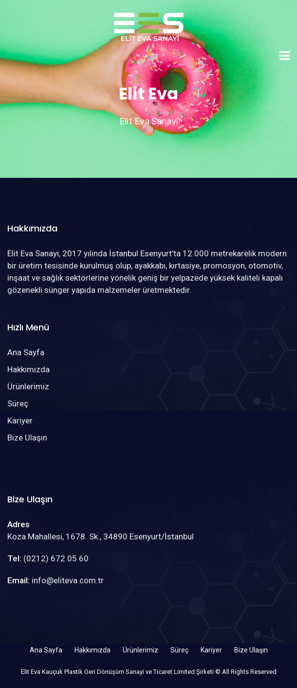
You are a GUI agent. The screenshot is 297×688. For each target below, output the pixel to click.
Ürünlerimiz (28, 386)
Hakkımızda (28, 369)
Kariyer (20, 420)
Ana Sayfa (25, 352)
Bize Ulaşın (27, 437)
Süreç (17, 403)
